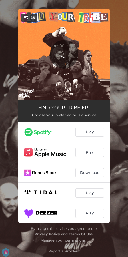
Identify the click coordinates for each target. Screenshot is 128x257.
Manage (48, 240)
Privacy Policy (47, 234)
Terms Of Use (81, 234)
